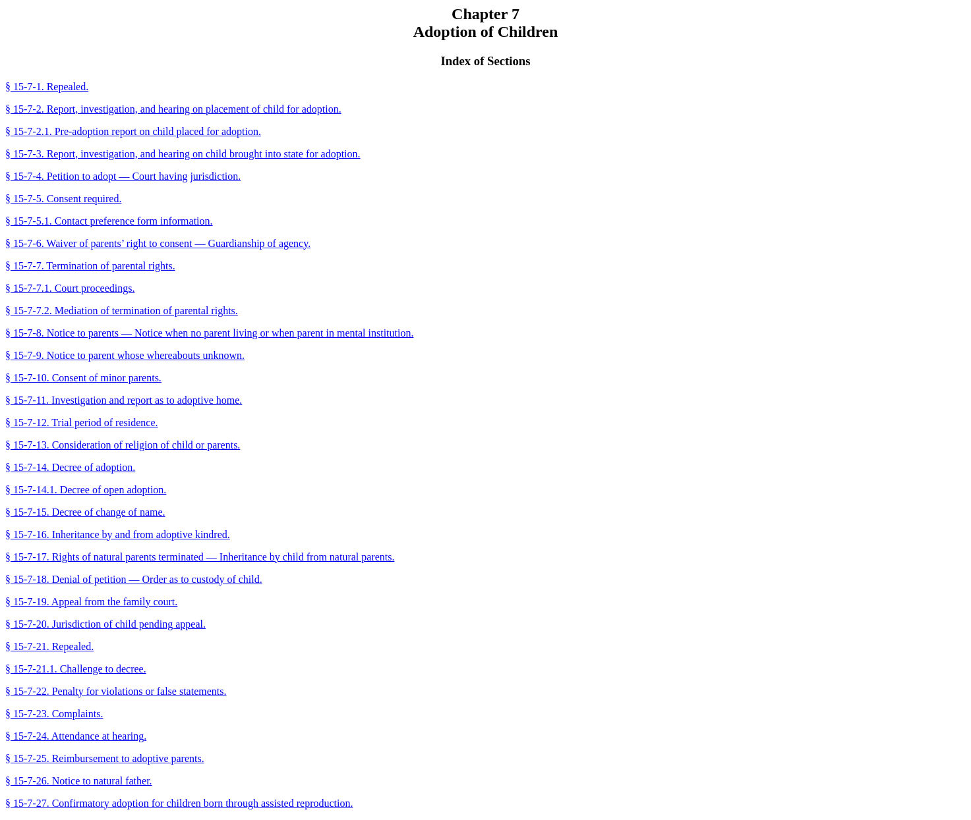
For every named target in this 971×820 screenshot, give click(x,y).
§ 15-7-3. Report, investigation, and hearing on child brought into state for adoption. (183, 153)
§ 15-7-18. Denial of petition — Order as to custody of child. (133, 579)
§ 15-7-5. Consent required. (63, 198)
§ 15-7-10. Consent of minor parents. (83, 377)
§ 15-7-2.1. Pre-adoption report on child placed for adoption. (133, 131)
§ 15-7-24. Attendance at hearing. (75, 736)
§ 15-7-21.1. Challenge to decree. (75, 668)
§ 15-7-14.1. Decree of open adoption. (85, 489)
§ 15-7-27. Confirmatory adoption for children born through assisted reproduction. (179, 803)
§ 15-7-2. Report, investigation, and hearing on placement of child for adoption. (173, 109)
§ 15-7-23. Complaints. (54, 713)
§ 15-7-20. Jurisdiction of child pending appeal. (105, 624)
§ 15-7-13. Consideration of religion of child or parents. (122, 445)
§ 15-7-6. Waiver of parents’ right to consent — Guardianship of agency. (157, 243)
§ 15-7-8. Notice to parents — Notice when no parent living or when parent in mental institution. (209, 333)
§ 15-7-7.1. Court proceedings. (69, 288)
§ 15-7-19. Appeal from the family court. (91, 601)
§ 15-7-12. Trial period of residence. (81, 422)
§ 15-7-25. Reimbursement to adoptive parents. (104, 758)
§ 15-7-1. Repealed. (46, 86)
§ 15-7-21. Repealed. (49, 646)
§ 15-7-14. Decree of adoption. (70, 467)
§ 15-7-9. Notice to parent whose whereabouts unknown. (125, 355)
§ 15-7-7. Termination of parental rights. (90, 265)
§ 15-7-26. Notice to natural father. (78, 780)
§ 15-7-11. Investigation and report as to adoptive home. (123, 400)
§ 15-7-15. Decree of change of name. (85, 512)
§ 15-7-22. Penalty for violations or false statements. (115, 691)
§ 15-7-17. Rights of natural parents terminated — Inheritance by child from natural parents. (199, 556)
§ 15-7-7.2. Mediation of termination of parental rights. (121, 310)
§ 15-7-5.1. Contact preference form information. (109, 221)
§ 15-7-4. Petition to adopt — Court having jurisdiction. (123, 176)
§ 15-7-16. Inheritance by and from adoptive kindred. (117, 534)
